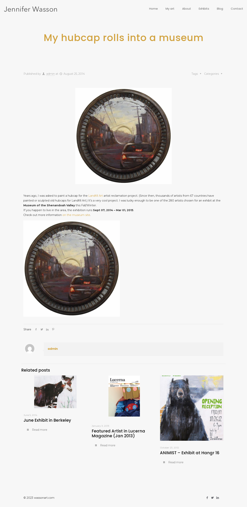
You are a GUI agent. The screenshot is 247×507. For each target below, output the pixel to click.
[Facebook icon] (207, 497)
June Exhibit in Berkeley (47, 420)
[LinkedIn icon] (218, 497)
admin (50, 74)
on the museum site (76, 215)
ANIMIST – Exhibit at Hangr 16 (189, 453)
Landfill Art (95, 195)
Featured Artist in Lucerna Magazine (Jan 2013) (118, 433)
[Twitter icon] (212, 497)
